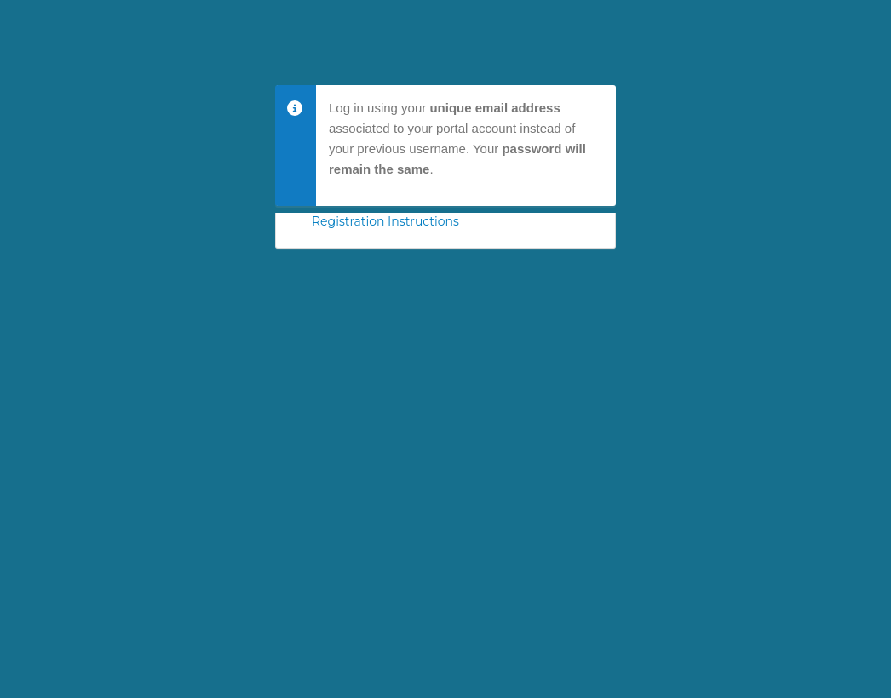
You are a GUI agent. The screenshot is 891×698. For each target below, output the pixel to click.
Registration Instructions (385, 221)
